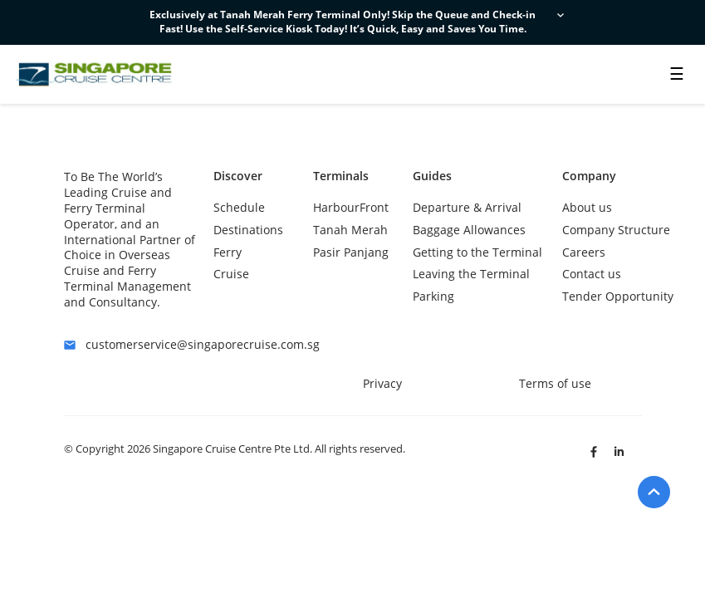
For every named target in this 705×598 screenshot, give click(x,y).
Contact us (591, 274)
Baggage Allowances (469, 230)
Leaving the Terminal (471, 274)
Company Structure (616, 230)
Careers (583, 252)
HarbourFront (351, 207)
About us (587, 207)
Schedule (239, 207)
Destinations (248, 230)
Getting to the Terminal (477, 252)
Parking (433, 296)
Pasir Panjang (351, 252)
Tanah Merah (350, 230)
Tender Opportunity (617, 296)
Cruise (231, 274)
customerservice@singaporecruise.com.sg (130, 345)
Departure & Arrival (467, 207)
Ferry (227, 252)
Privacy (382, 383)
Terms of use (555, 383)
